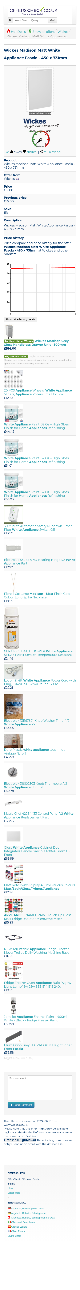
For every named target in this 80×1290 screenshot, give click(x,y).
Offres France (16, 1231)
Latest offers (14, 1193)
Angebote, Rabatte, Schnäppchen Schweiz (31, 1217)
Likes (10, 1188)
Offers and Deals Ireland (22, 1222)
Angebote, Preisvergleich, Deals (26, 1208)
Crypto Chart (14, 1236)
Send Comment (21, 1104)
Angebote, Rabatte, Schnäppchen (27, 1213)
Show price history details (20, 319)
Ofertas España (17, 1227)
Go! (52, 20)
